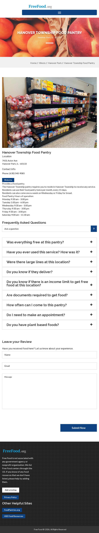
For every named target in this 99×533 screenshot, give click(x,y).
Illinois (42, 63)
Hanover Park (55, 63)
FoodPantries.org (12, 510)
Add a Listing (10, 490)
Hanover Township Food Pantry (79, 63)
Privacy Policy (10, 497)
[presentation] (23, 418)
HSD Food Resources (13, 516)
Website (8, 180)
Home (33, 63)
